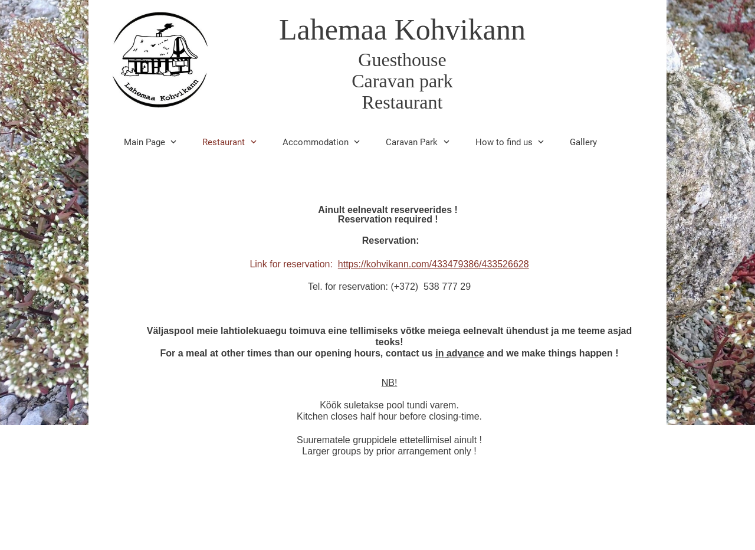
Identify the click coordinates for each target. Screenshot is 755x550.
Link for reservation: (389, 264)
